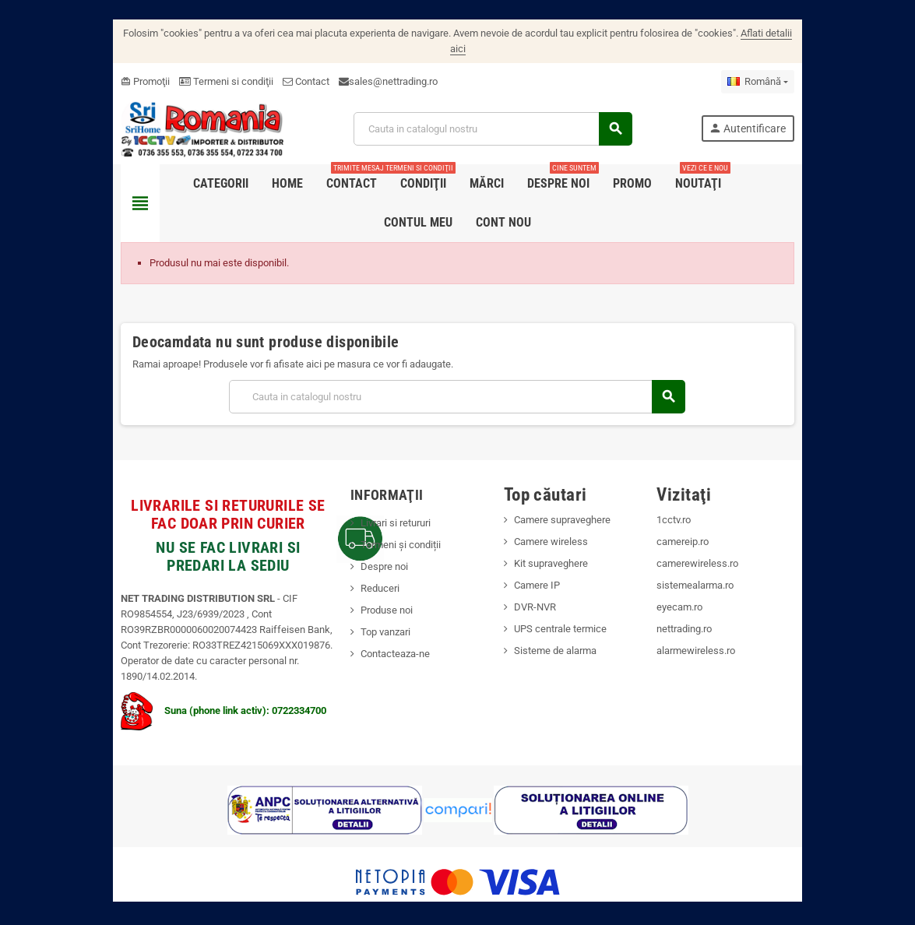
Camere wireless (554, 526)
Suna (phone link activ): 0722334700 (194, 695)
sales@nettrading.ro (364, 66)
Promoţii (116, 66)
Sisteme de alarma (558, 635)
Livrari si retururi (385, 507)
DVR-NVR (538, 591)
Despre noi (374, 551)
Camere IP (540, 569)
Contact (277, 66)
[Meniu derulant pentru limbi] (786, 66)
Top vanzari (375, 616)
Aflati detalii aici (766, 33)
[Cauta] (492, 113)
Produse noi (376, 594)
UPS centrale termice (563, 613)
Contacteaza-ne (385, 638)
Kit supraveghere (554, 548)
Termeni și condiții (390, 529)
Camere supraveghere (565, 504)
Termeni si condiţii (197, 66)
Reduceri (369, 573)
